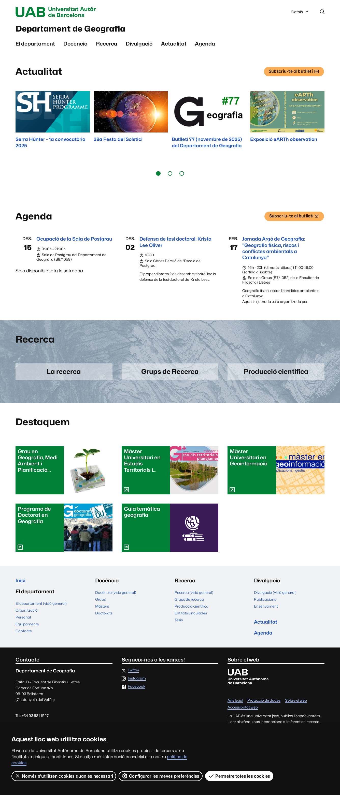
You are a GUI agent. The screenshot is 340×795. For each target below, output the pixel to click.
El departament (35, 46)
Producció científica (191, 611)
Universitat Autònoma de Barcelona (64, 12)
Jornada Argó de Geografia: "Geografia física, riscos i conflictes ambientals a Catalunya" (276, 251)
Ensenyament (266, 611)
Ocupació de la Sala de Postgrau (65, 244)
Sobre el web (296, 707)
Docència (75, 46)
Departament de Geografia (79, 30)
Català (300, 13)
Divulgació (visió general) (275, 597)
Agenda (205, 46)
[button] (158, 176)
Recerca (106, 46)
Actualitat (174, 46)
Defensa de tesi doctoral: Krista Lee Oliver (170, 244)
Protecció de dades (263, 707)
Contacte (24, 637)
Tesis (179, 625)
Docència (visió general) (115, 597)
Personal (23, 623)
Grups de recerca (189, 604)
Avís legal (235, 707)
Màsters (102, 611)
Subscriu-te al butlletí (292, 75)
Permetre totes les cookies (239, 776)
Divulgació (139, 46)
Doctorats (103, 618)
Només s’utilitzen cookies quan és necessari (64, 776)
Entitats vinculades (191, 618)
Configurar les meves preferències (161, 776)
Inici (21, 585)
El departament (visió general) (41, 609)
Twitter (133, 677)
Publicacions (265, 604)
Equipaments (27, 630)
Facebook (136, 693)
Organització (27, 616)
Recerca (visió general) (194, 597)
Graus (100, 604)
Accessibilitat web (243, 714)
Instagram (137, 685)
